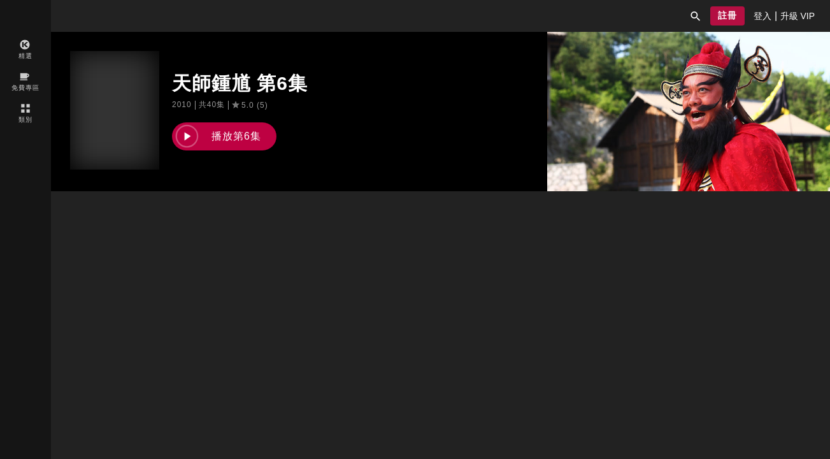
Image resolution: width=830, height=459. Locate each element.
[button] (695, 16)
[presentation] (762, 16)
